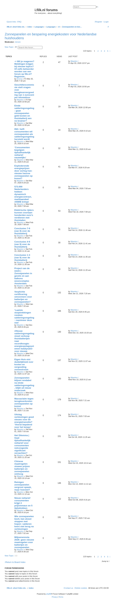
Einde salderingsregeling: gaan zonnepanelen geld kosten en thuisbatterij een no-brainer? (24, 113)
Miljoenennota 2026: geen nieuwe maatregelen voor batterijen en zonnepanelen (24, 542)
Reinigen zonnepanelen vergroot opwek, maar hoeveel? (23, 486)
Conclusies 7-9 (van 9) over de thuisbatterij (22, 231)
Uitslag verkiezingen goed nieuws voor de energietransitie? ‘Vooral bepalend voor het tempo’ (24, 420)
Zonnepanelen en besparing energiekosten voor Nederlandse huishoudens (51, 36)
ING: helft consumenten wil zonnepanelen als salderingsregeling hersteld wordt (24, 134)
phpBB (48, 594)
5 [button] (107, 51)
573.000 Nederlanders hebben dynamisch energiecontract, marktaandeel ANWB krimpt (23, 194)
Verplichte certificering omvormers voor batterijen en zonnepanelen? (23, 296)
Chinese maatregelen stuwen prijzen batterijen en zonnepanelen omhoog (22, 467)
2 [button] (97, 51)
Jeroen (18, 42)
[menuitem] (19, 22)
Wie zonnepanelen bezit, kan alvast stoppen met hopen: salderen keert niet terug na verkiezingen (24, 522)
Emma (19, 79)
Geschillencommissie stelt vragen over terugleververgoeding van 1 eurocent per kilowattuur (24, 91)
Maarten (74, 61)
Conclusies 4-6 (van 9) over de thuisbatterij (22, 244)
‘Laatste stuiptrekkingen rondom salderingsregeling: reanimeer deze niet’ (24, 316)
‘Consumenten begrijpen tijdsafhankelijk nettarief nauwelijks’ (22, 152)
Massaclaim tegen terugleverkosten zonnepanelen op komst (23, 402)
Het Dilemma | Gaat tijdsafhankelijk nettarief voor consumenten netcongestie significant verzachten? (22, 444)
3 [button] (101, 51)
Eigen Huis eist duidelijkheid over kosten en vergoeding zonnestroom (23, 364)
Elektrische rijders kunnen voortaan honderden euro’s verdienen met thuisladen (24, 215)
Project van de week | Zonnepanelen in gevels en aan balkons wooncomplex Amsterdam (23, 276)
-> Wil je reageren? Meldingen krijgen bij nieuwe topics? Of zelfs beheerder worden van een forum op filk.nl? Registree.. (24, 69)
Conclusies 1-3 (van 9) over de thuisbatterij (22, 257)
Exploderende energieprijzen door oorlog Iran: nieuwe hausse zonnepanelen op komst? (23, 172)
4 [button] (104, 51)
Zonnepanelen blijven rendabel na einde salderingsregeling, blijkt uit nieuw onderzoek (24, 384)
